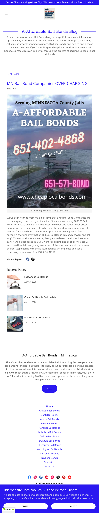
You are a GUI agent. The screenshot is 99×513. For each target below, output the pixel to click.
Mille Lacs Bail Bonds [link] (49, 432)
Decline (25, 510)
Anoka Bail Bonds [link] (49, 419)
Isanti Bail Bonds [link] (50, 414)
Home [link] (49, 406)
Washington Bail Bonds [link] (49, 449)
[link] (49, 13)
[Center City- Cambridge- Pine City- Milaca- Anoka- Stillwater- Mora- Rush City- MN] (49, 2)
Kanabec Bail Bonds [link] (49, 427)
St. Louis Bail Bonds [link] (49, 440)
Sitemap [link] (49, 466)
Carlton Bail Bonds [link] (50, 436)
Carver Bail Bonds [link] (49, 453)
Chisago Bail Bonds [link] (49, 410)
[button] (10, 14)
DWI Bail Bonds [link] (49, 457)
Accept (73, 510)
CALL (49, 389)
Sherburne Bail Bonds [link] (49, 445)
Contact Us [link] (50, 462)
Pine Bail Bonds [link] (49, 423)
